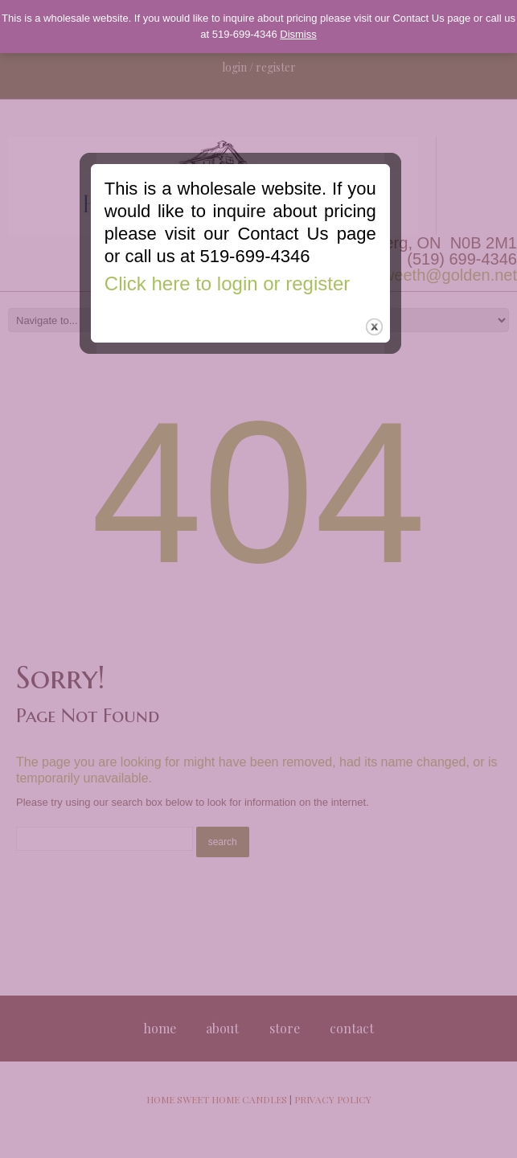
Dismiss (298, 34)
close (393, 363)
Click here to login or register (245, 320)
